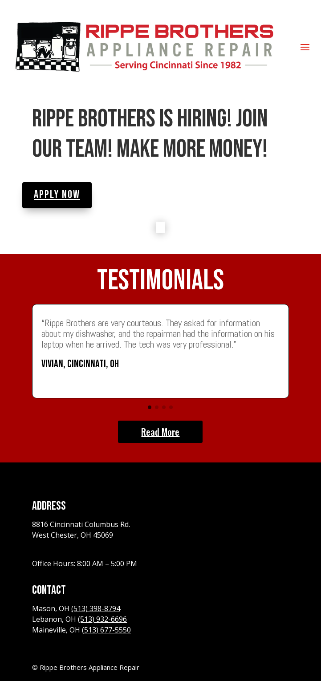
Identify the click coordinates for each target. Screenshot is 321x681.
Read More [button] (160, 431)
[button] (305, 47)
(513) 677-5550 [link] (106, 630)
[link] (143, 46)
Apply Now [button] (57, 195)
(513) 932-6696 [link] (102, 619)
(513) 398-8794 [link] (95, 608)
